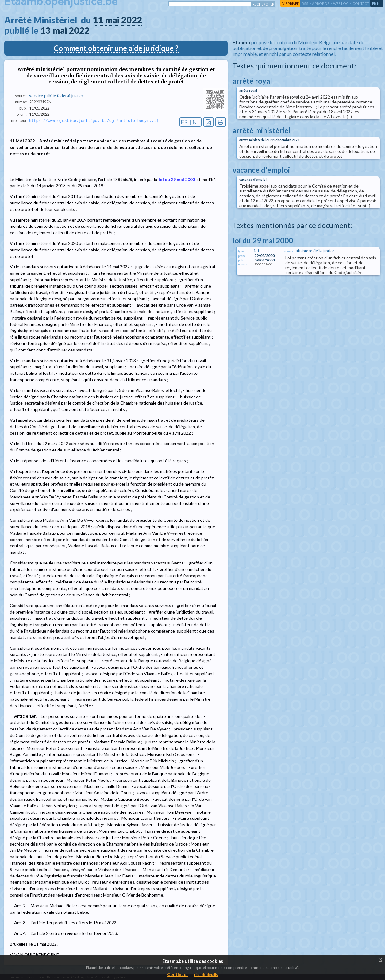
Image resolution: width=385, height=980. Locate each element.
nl (379, 4)
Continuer (177, 974)
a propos (320, 4)
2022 (131, 20)
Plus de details (206, 974)
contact (360, 4)
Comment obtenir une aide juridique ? (116, 48)
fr (374, 4)
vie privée (290, 4)
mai (112, 20)
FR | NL (190, 122)
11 (98, 20)
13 (45, 30)
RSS (305, 4)
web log (341, 4)
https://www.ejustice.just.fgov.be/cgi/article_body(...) (94, 120)
